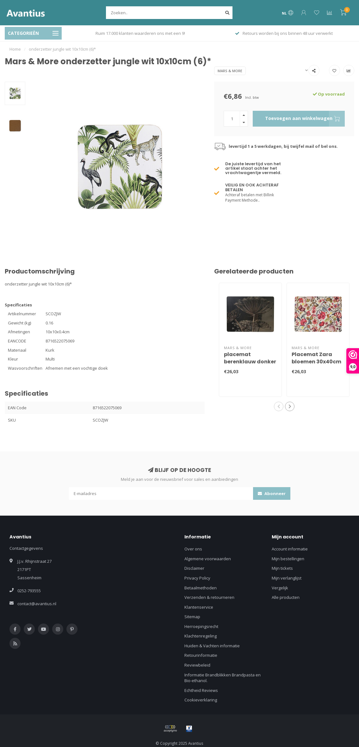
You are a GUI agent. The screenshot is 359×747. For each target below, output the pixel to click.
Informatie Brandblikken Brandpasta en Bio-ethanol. (222, 678)
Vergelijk (280, 588)
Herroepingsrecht (201, 626)
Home (15, 49)
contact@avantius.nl (36, 603)
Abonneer (272, 493)
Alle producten (286, 597)
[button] (278, 406)
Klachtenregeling (200, 636)
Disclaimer (194, 568)
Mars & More (230, 70)
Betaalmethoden (200, 588)
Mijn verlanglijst (286, 578)
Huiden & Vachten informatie (212, 646)
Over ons (193, 549)
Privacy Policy (197, 578)
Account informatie (290, 549)
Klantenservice (198, 607)
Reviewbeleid (197, 665)
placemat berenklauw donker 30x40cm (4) (250, 362)
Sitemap (192, 616)
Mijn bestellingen (288, 559)
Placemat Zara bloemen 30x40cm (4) (316, 362)
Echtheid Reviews (201, 690)
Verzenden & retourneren (209, 597)
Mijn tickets (282, 568)
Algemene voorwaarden (207, 559)
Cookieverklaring (200, 700)
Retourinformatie (200, 655)
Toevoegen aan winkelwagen (305, 119)
